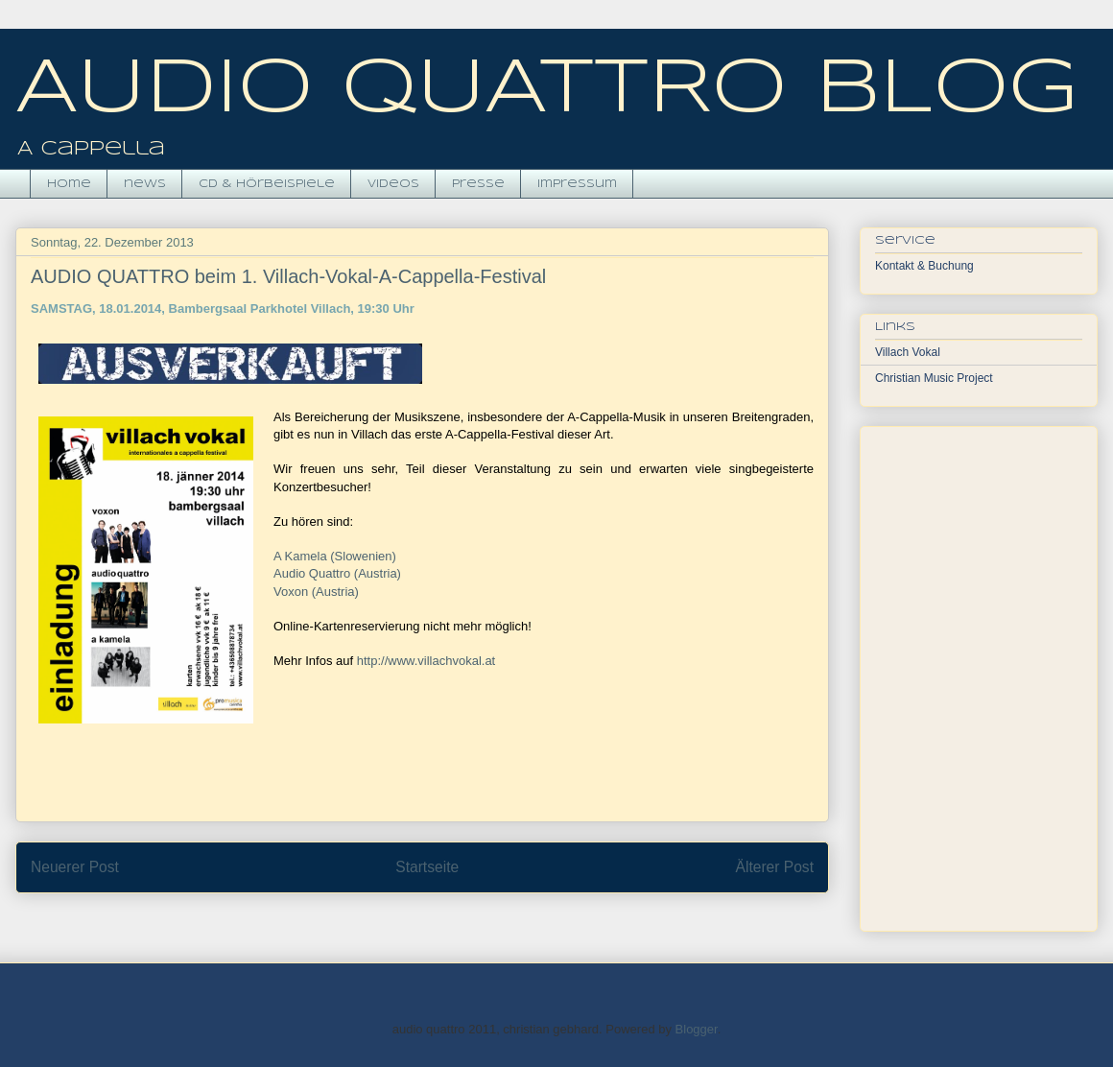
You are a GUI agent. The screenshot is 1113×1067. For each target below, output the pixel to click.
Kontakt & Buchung (924, 266)
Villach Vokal (907, 352)
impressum (577, 184)
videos (393, 184)
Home (69, 184)
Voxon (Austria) (316, 591)
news (145, 184)
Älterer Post (775, 867)
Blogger (696, 1029)
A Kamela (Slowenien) (334, 556)
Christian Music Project (934, 378)
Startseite (427, 867)
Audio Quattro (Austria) (337, 573)
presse (478, 184)
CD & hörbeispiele (267, 184)
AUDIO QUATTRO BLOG (546, 90)
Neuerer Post (75, 867)
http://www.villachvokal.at (426, 660)
